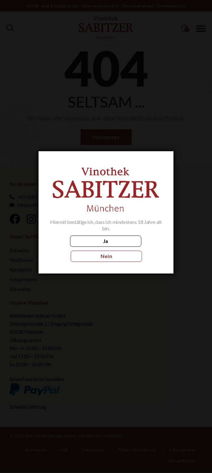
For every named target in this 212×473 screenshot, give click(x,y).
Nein (134, 249)
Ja (77, 249)
